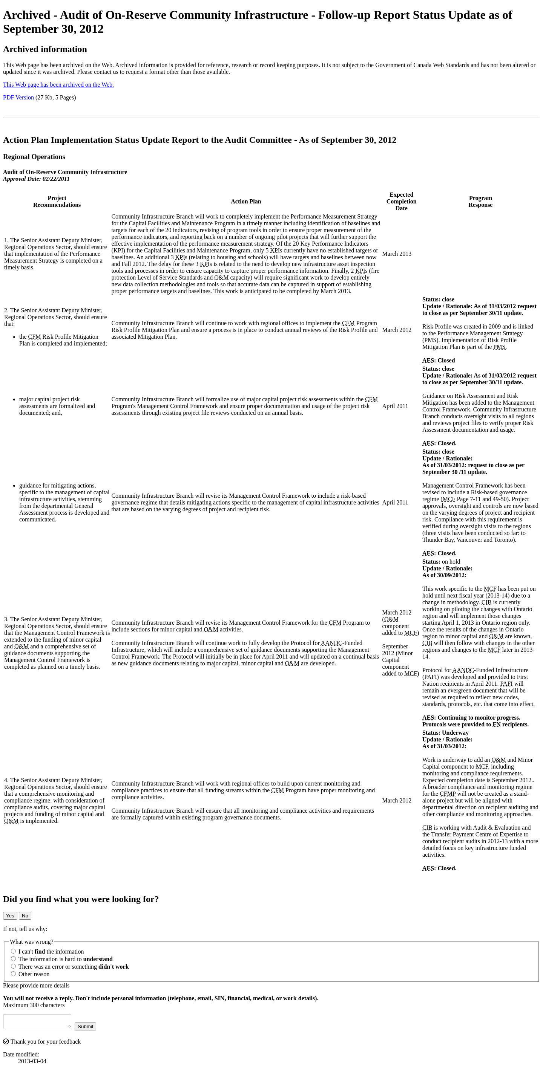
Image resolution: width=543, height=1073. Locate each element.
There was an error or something (70, 966)
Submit (93, 1029)
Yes (10, 916)
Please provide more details (36, 985)
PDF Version (18, 97)
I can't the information (47, 951)
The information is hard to (62, 959)
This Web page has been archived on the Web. (58, 84)
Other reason (30, 974)
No (25, 916)
